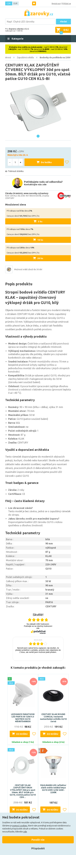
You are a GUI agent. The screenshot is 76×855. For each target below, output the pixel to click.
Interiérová (6, 57)
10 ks (40, 240)
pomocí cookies (19, 825)
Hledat (63, 21)
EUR (15, 3)
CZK (9, 3)
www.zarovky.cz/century (36, 193)
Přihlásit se (66, 3)
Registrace (56, 3)
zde (25, 831)
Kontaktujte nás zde (35, 184)
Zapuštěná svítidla (25, 57)
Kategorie (17, 38)
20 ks (40, 258)
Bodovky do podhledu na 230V (55, 57)
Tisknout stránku (16, 171)
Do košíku (46, 162)
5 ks (40, 221)
